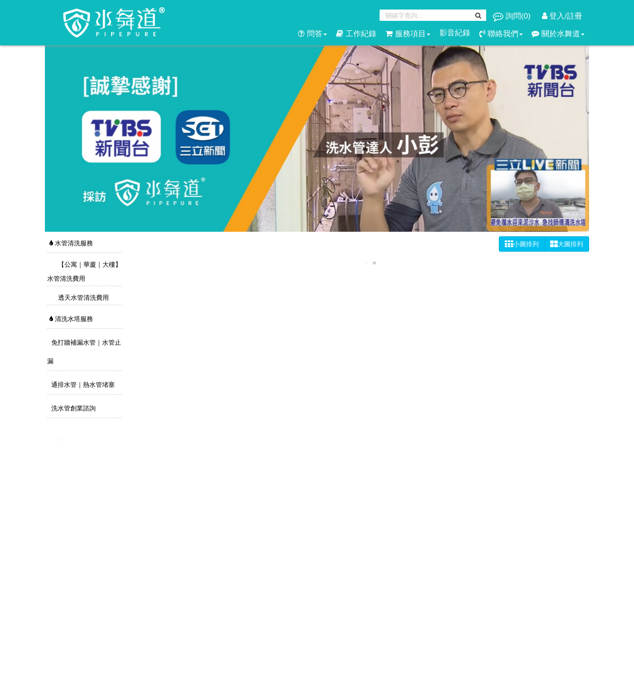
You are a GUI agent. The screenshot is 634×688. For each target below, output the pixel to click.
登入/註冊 (562, 16)
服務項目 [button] (407, 33)
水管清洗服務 (71, 243)
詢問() (512, 16)
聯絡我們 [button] (501, 33)
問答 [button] (312, 33)
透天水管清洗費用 (82, 297)
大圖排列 (566, 244)
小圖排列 (522, 244)
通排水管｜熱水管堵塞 (82, 384)
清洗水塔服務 (71, 318)
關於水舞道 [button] (558, 33)
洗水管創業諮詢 (72, 408)
